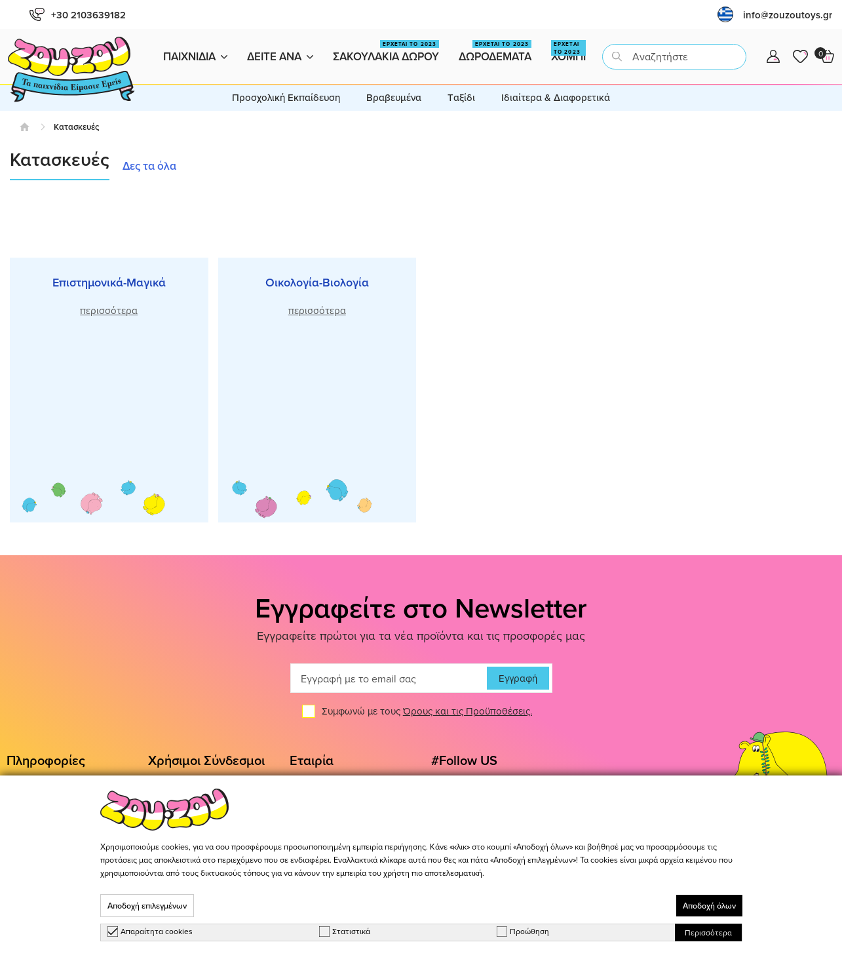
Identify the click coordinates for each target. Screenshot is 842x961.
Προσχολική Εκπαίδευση (286, 97)
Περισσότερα (708, 932)
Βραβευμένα (393, 97)
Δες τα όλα (149, 166)
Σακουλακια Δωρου (386, 52)
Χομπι (568, 52)
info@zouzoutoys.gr (787, 15)
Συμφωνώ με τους (427, 711)
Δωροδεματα (495, 52)
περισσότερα (109, 310)
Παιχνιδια (195, 56)
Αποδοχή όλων (709, 905)
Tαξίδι (461, 97)
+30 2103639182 (77, 15)
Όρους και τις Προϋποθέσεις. (467, 711)
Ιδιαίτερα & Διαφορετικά (555, 97)
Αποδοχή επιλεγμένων (147, 905)
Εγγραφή (518, 679)
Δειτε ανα (280, 56)
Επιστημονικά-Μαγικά (109, 282)
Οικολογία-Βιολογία (317, 282)
